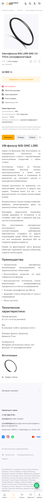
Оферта (5, 459)
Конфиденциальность (25, 455)
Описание (8, 137)
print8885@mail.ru (9, 423)
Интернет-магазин (10, 391)
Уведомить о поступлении (21, 79)
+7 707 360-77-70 (8, 415)
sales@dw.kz (7, 419)
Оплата (32, 137)
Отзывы (21, 137)
